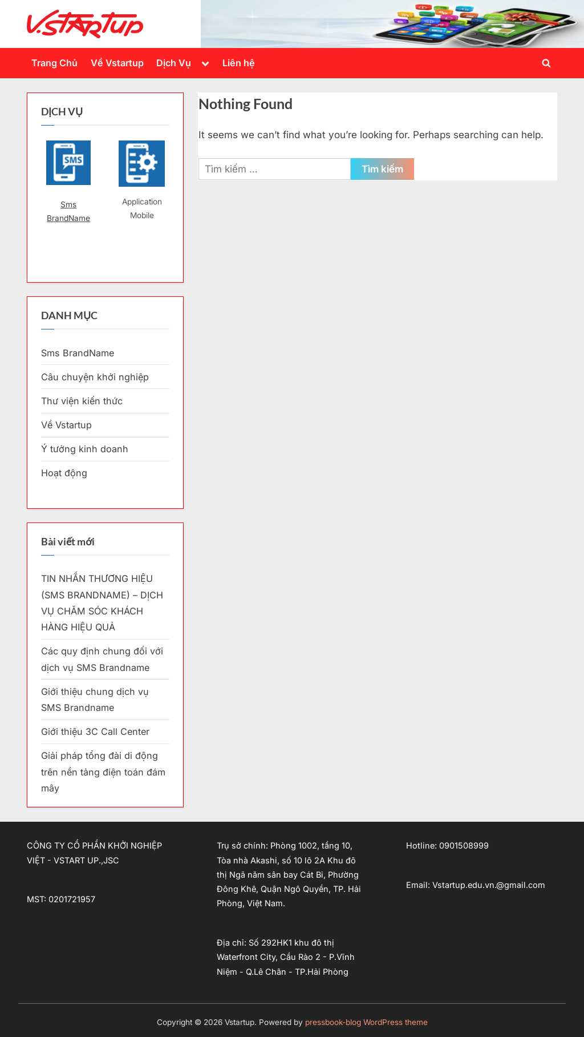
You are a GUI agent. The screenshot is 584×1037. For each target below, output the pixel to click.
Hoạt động (64, 473)
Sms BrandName (68, 211)
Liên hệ (238, 63)
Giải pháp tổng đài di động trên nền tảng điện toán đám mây (103, 772)
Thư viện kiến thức (82, 401)
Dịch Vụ (173, 63)
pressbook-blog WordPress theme (366, 1022)
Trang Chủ (54, 63)
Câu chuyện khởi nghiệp (95, 377)
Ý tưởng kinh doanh (84, 449)
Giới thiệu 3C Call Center (95, 731)
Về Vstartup (117, 63)
